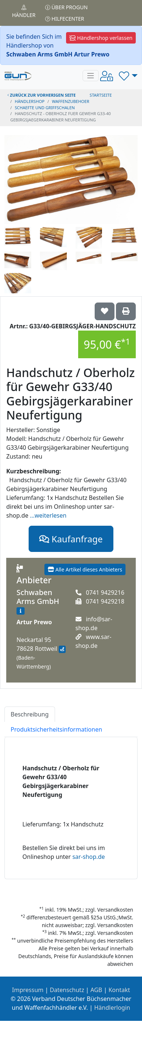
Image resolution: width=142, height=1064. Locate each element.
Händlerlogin (112, 1007)
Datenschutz (67, 990)
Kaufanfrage (70, 539)
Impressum (28, 990)
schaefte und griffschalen (45, 107)
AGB (96, 990)
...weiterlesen (48, 515)
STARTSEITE (101, 95)
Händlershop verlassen (100, 37)
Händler (24, 11)
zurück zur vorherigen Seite (41, 95)
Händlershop (29, 101)
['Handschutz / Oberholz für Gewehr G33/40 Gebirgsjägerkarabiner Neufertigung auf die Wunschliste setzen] (104, 311)
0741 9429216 (105, 592)
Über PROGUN (66, 7)
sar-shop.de (88, 857)
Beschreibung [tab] (30, 714)
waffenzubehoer (70, 101)
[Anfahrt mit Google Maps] (62, 649)
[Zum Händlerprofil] (21, 611)
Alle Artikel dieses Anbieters (85, 569)
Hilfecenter (64, 18)
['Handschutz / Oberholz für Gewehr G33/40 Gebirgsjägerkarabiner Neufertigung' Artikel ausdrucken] (126, 311)
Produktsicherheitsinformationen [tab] (56, 729)
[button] (128, 76)
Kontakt (119, 990)
